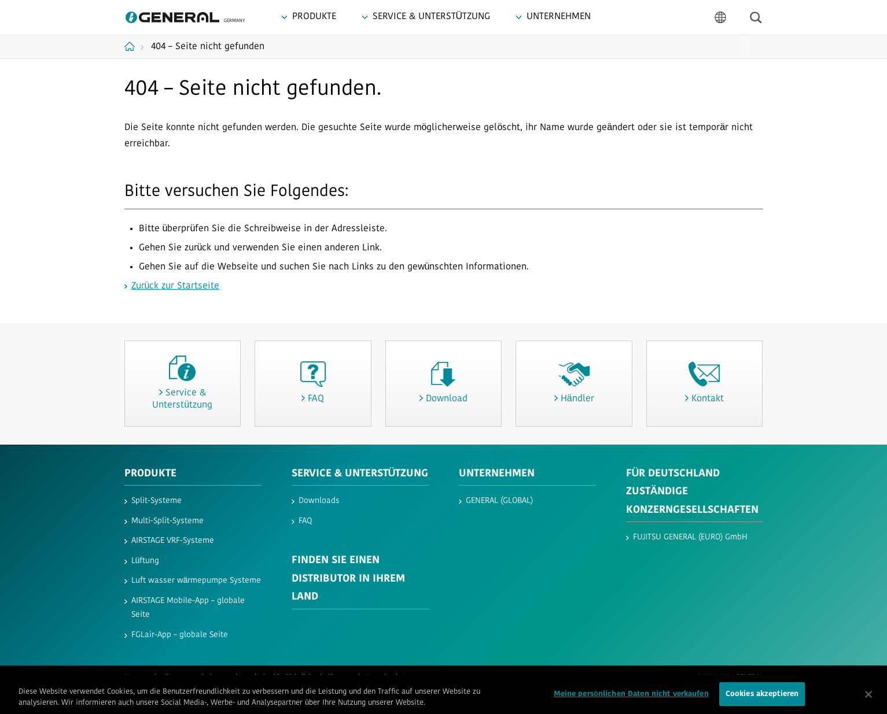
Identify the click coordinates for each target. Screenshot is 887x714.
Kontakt (378, 677)
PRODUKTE (150, 473)
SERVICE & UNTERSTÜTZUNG (360, 473)
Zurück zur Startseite (175, 286)
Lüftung (145, 561)
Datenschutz (229, 677)
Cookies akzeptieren (762, 698)
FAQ (305, 521)
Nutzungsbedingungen (160, 677)
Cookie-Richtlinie (288, 677)
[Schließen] (868, 698)
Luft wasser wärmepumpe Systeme (196, 580)
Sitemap (340, 677)
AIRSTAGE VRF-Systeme (172, 541)
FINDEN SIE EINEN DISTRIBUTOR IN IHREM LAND (348, 578)
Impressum (420, 677)
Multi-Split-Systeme (167, 521)
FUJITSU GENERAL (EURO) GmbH (690, 537)
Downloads (319, 501)
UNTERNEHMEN (497, 473)
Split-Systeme (156, 501)
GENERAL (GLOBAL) (499, 501)
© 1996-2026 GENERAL (729, 677)
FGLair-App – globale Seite (179, 635)
